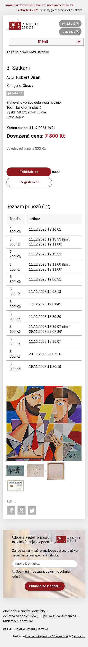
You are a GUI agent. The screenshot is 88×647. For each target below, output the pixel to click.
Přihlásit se (28, 172)
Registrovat (29, 182)
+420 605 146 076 (27, 10)
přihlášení (70, 23)
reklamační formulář (18, 621)
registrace (70, 31)
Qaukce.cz (78, 636)
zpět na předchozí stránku (27, 52)
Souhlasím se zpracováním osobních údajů (41, 573)
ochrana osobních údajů (20, 616)
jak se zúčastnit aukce (59, 616)
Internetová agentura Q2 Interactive (46, 636)
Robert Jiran (28, 77)
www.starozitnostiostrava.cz (25, 5)
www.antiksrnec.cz (60, 5)
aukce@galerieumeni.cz (55, 10)
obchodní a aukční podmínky (24, 611)
